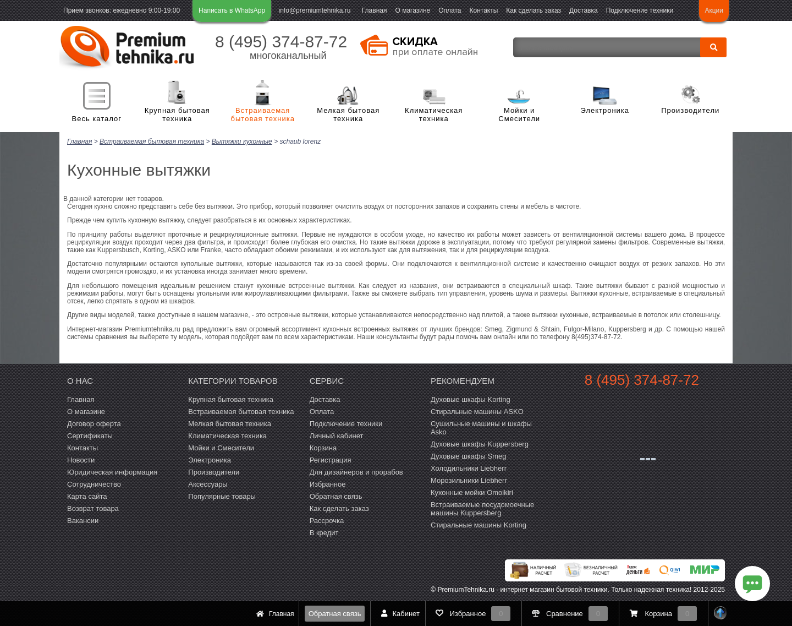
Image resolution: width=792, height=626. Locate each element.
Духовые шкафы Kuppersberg (480, 443)
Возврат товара (93, 508)
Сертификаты (90, 435)
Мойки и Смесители (519, 114)
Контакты (484, 10)
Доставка (583, 10)
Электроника (604, 110)
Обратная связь (335, 613)
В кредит (324, 532)
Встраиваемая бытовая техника (263, 114)
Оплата (449, 10)
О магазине (412, 10)
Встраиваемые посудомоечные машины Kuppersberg (482, 508)
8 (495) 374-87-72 (281, 41)
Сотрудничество (94, 484)
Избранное (328, 484)
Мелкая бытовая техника (348, 114)
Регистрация (330, 459)
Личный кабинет (337, 435)
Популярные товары (222, 496)
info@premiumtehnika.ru (315, 10)
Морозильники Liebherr (469, 480)
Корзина (323, 447)
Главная (374, 10)
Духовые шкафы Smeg (469, 455)
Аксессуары (207, 484)
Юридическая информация (112, 471)
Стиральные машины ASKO (477, 411)
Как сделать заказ (533, 10)
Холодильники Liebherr (469, 468)
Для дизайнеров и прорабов (356, 471)
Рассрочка (327, 520)
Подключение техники (639, 10)
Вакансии (82, 520)
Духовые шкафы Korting (470, 399)
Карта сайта (87, 496)
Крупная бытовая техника (177, 114)
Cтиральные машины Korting (478, 524)
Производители (690, 110)
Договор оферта (94, 423)
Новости (81, 459)
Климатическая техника (434, 114)
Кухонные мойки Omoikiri (472, 492)
